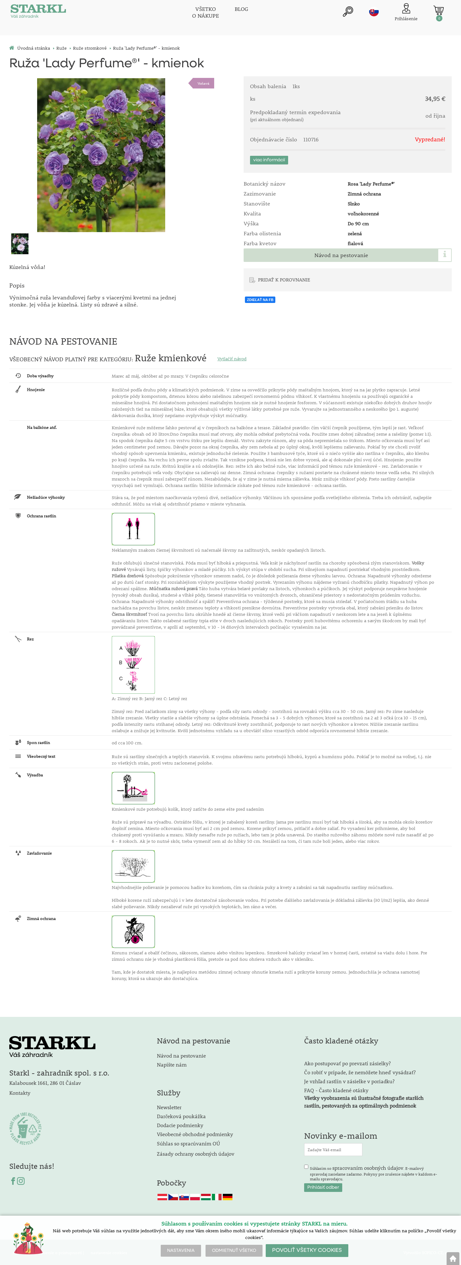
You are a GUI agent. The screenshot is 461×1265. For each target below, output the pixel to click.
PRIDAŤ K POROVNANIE (284, 279)
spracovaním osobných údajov (367, 1167)
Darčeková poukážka (181, 1115)
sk (374, 12)
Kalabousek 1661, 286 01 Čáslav (45, 1082)
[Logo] (38, 13)
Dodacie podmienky (180, 1124)
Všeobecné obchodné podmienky (195, 1133)
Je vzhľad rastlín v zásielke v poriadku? (349, 1080)
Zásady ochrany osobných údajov (196, 1153)
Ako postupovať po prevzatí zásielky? (347, 1062)
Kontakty (19, 1092)
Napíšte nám (172, 1063)
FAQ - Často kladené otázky (336, 1089)
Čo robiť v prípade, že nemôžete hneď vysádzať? (360, 1071)
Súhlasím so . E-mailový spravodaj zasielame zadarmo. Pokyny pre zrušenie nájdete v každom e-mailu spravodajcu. (373, 1172)
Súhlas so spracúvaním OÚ (188, 1142)
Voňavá (203, 83)
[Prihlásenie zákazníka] (406, 12)
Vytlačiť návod (232, 358)
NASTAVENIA (181, 1250)
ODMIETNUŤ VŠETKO (234, 1250)
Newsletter (169, 1106)
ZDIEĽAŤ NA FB (260, 300)
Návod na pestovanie (341, 255)
